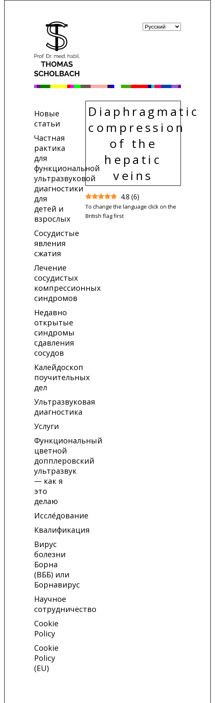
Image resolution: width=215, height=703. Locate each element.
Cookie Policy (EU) (46, 658)
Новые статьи (47, 118)
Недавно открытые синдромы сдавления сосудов (54, 332)
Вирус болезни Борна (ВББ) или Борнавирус (57, 564)
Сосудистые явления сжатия (56, 243)
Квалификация (62, 530)
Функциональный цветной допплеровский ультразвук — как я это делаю (68, 470)
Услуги (46, 426)
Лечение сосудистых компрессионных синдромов (67, 283)
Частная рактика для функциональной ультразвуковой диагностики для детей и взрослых (67, 178)
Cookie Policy (46, 628)
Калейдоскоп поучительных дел (62, 377)
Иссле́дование (61, 515)
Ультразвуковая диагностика (64, 407)
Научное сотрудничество (65, 604)
